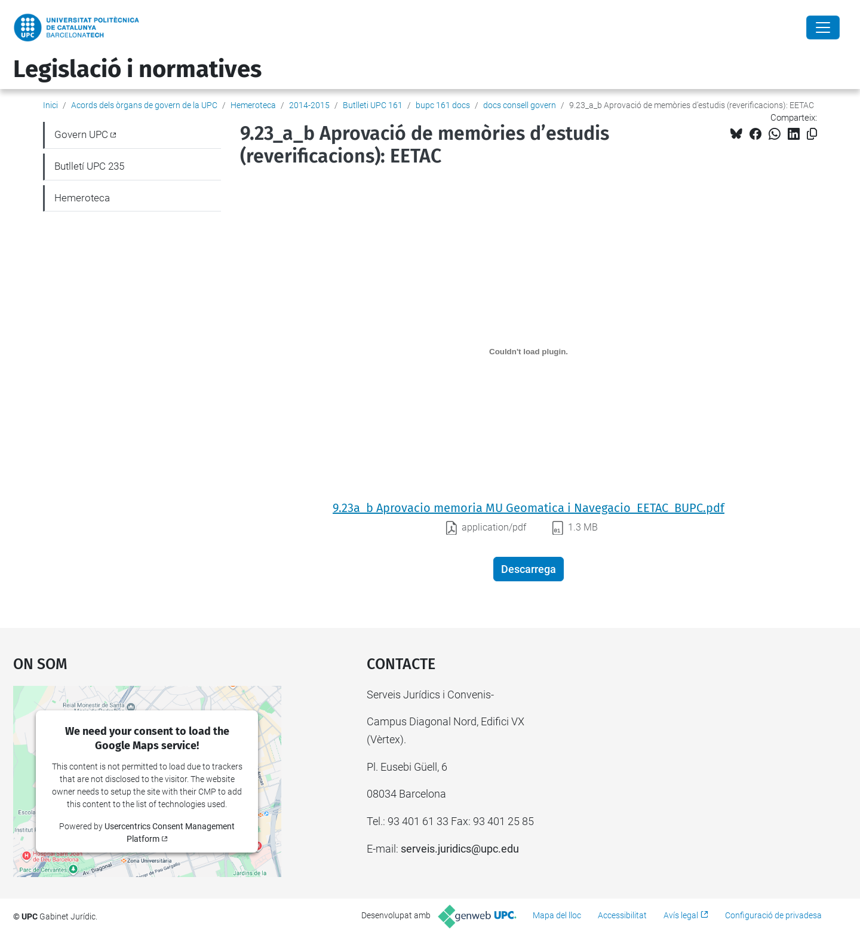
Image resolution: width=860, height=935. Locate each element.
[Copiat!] (812, 134)
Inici (50, 105)
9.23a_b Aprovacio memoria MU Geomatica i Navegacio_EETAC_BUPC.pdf (528, 508)
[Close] (823, 27)
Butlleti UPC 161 (373, 105)
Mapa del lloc (557, 915)
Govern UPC (81, 134)
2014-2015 (309, 105)
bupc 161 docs (443, 105)
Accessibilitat (622, 915)
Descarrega (528, 569)
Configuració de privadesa (773, 915)
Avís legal (681, 915)
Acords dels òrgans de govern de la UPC (144, 105)
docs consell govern (519, 105)
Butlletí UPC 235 (89, 166)
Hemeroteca (253, 105)
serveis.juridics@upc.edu (460, 848)
